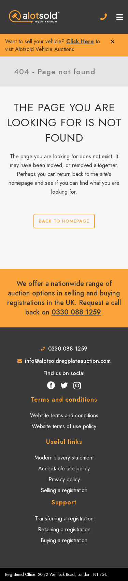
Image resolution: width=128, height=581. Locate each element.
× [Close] (113, 41)
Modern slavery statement (64, 458)
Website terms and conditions (64, 415)
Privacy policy (64, 479)
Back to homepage (64, 221)
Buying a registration (64, 540)
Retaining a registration (64, 529)
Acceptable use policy (64, 468)
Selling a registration (64, 490)
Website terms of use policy (64, 426)
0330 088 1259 (76, 312)
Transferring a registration (64, 518)
